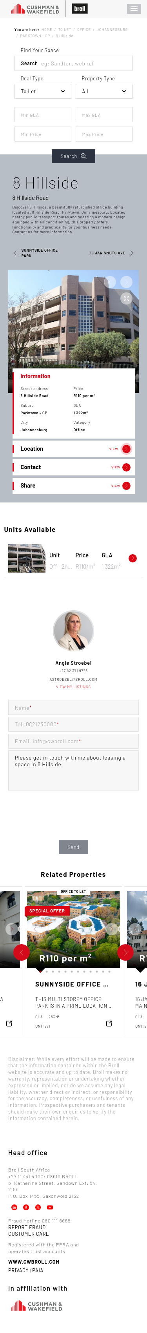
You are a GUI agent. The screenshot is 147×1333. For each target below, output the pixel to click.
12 (108, 970)
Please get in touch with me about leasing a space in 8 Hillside (73, 770)
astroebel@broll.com (74, 679)
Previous (21, 929)
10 (95, 970)
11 (102, 970)
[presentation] (73, 823)
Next (26, 929)
